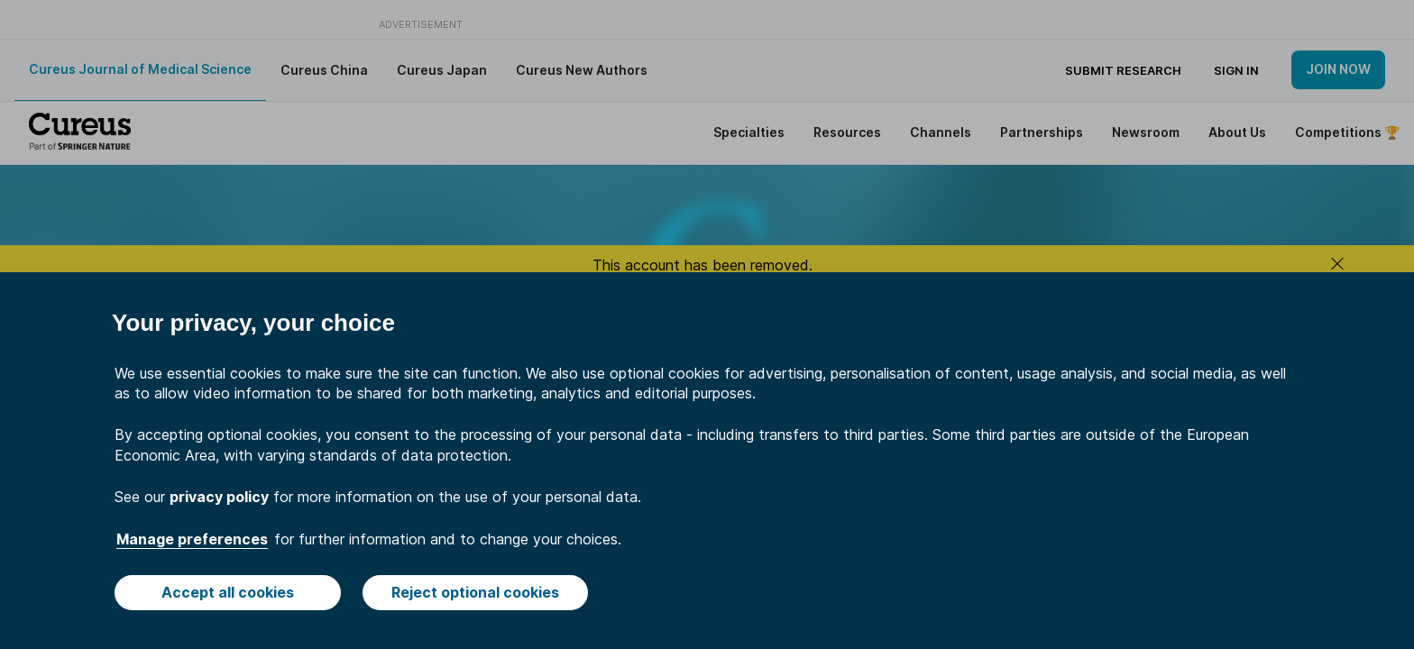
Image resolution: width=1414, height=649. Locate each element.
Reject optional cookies (475, 592)
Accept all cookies (227, 592)
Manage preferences (192, 539)
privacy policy (219, 497)
